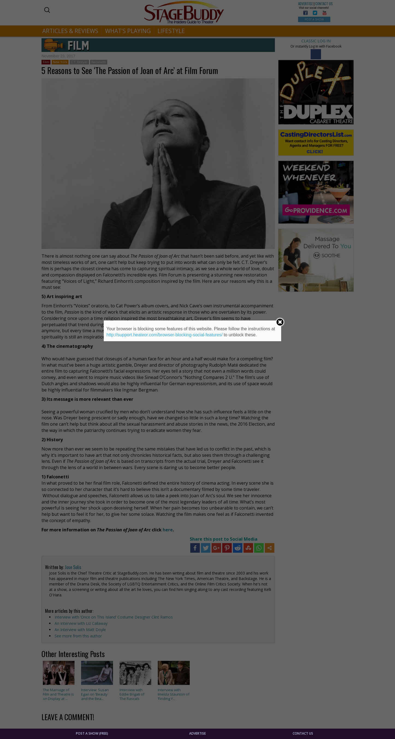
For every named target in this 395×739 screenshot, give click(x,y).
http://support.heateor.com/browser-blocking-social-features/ (164, 334)
